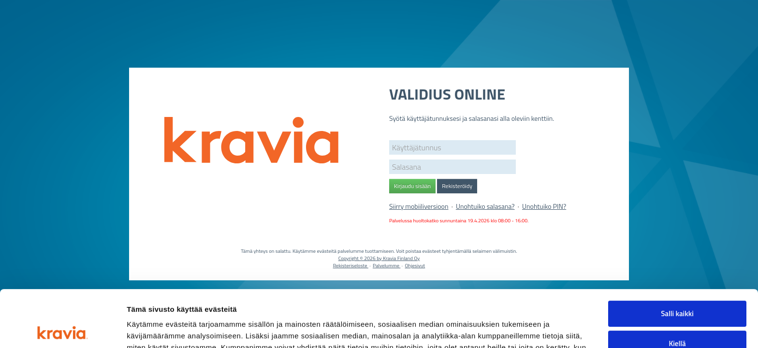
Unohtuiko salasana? (485, 206)
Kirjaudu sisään (412, 185)
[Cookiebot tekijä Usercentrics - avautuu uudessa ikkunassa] (62, 329)
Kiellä (677, 286)
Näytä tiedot (148, 329)
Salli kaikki (677, 256)
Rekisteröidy (457, 185)
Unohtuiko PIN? (544, 206)
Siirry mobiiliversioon (419, 206)
